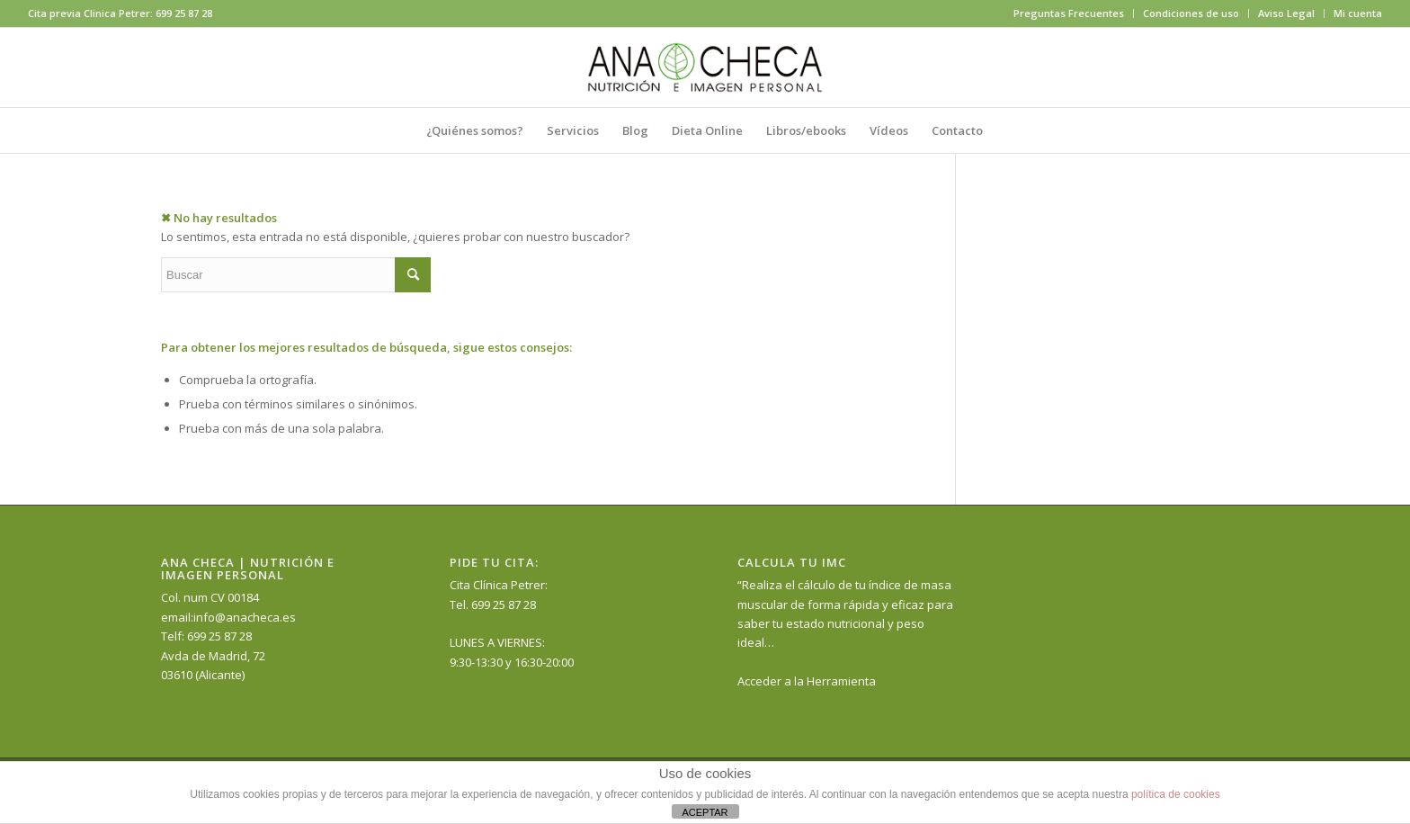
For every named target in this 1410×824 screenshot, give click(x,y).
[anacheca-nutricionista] (705, 67)
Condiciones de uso (1191, 13)
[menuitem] (1069, 13)
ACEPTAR (704, 812)
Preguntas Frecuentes (1068, 13)
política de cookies (1175, 794)
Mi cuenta (1358, 13)
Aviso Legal (1286, 13)
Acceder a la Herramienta (806, 681)
